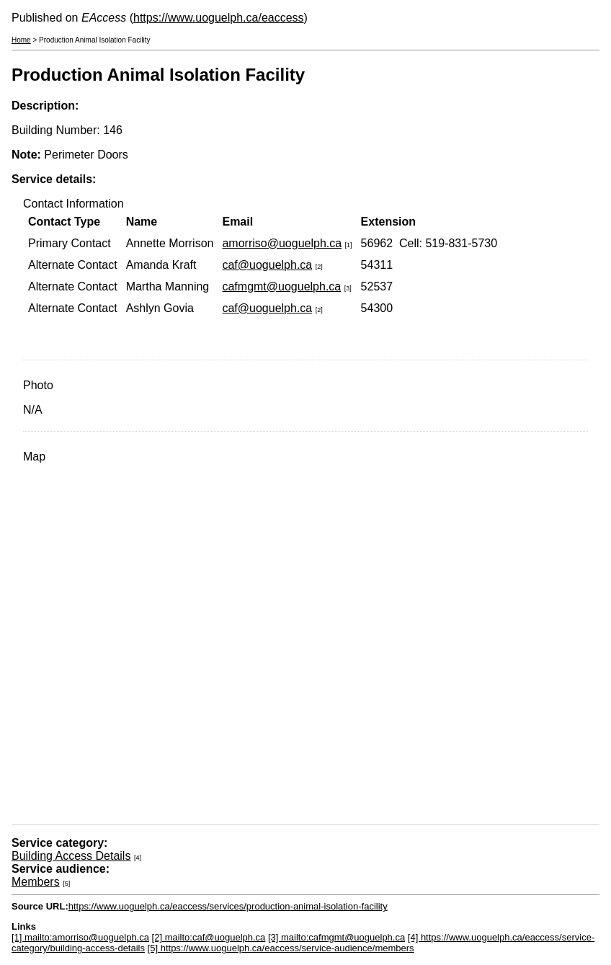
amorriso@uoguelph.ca (282, 243)
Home (21, 40)
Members (36, 882)
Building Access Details (71, 856)
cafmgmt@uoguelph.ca (281, 286)
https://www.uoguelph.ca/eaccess (218, 18)
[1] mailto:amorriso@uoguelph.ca (80, 937)
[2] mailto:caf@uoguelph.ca (209, 937)
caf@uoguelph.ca (267, 265)
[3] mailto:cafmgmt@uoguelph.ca (336, 937)
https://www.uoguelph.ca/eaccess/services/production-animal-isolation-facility (228, 906)
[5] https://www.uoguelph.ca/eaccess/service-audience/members (281, 948)
